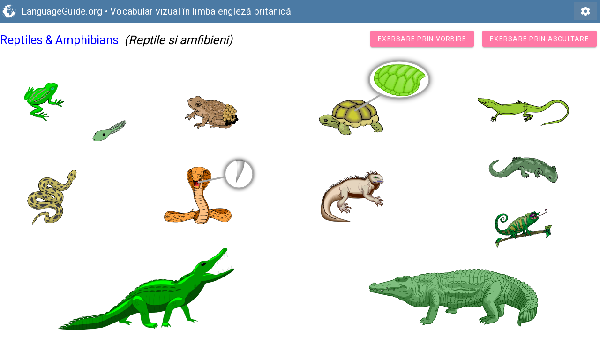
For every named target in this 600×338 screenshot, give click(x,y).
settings (585, 11)
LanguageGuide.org (62, 11)
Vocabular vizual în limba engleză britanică (200, 11)
